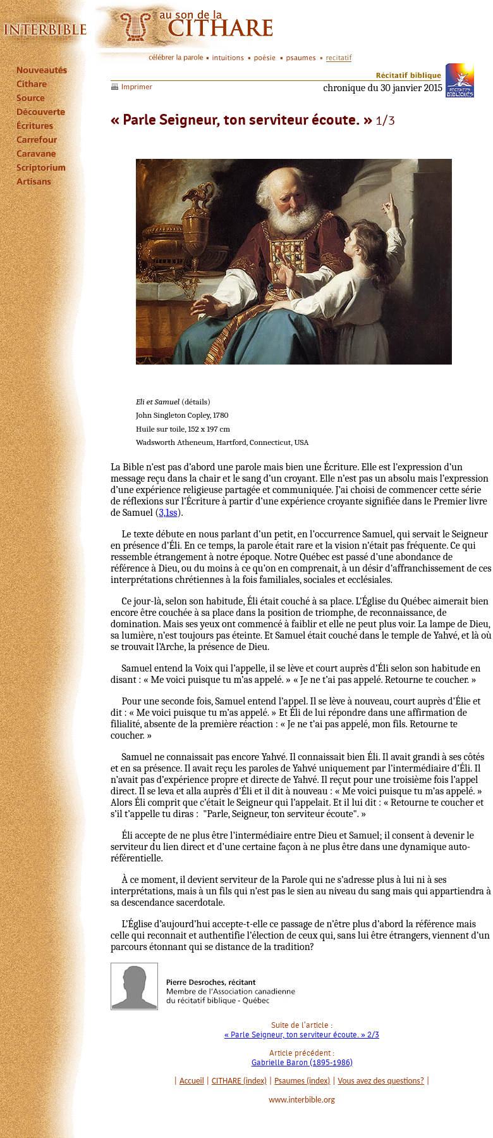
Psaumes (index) (302, 1080)
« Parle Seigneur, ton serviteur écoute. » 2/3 (301, 1034)
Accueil (192, 1080)
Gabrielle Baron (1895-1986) (302, 1062)
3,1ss (168, 512)
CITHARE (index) (239, 1080)
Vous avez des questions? (381, 1080)
